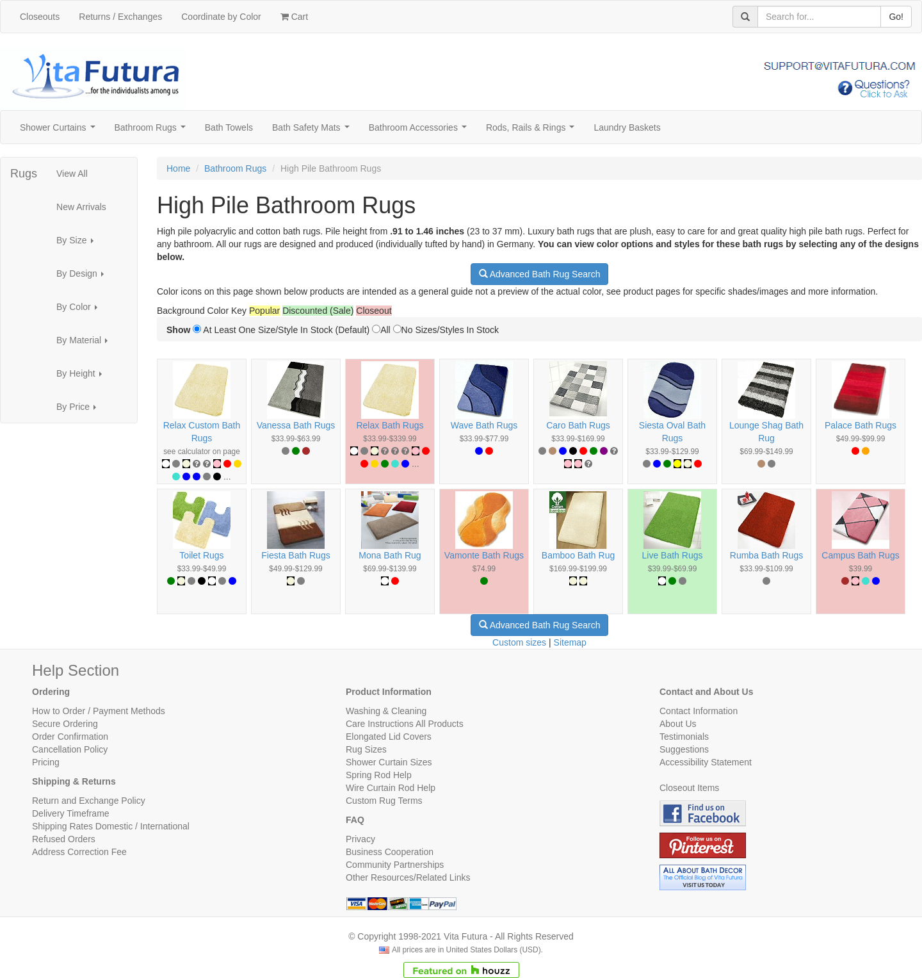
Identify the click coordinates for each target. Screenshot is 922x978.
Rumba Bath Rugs (766, 555)
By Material (85, 343)
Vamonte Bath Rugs (484, 555)
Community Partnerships (395, 865)
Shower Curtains (60, 131)
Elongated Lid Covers (389, 736)
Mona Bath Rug (390, 555)
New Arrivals (81, 207)
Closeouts (40, 17)
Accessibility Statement (705, 762)
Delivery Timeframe (70, 813)
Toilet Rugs (201, 555)
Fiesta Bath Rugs (295, 555)
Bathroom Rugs (153, 131)
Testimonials (684, 736)
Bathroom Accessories (420, 131)
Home (178, 168)
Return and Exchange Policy (88, 800)
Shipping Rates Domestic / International (111, 826)
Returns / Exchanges (120, 17)
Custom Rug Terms (384, 800)
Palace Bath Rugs (860, 425)
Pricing (46, 762)
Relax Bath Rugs (389, 425)
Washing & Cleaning (386, 711)
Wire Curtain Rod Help (390, 788)
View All (72, 173)
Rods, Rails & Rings (532, 131)
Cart (294, 17)
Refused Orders (63, 839)
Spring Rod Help (379, 775)
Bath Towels (229, 127)
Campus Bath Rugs (860, 555)
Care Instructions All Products (405, 724)
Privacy (360, 839)
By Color (80, 310)
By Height (82, 377)
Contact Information (698, 711)
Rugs (23, 173)
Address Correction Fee (79, 852)
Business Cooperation (389, 852)
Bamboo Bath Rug (578, 555)
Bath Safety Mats (313, 131)
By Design (83, 277)
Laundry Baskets (627, 127)
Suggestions (684, 749)
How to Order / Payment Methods (98, 711)
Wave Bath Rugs (484, 425)
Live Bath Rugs (672, 555)
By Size (78, 243)
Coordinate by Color (221, 17)
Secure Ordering (65, 724)
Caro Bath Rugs (578, 425)
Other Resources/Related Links (408, 877)
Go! (896, 17)
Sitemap (570, 642)
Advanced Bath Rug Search (540, 274)
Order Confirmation (70, 736)
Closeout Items (689, 788)
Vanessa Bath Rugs (296, 425)
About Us (678, 724)
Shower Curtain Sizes (389, 762)
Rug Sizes (366, 749)
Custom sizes (519, 642)
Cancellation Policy (70, 749)
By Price (80, 410)
